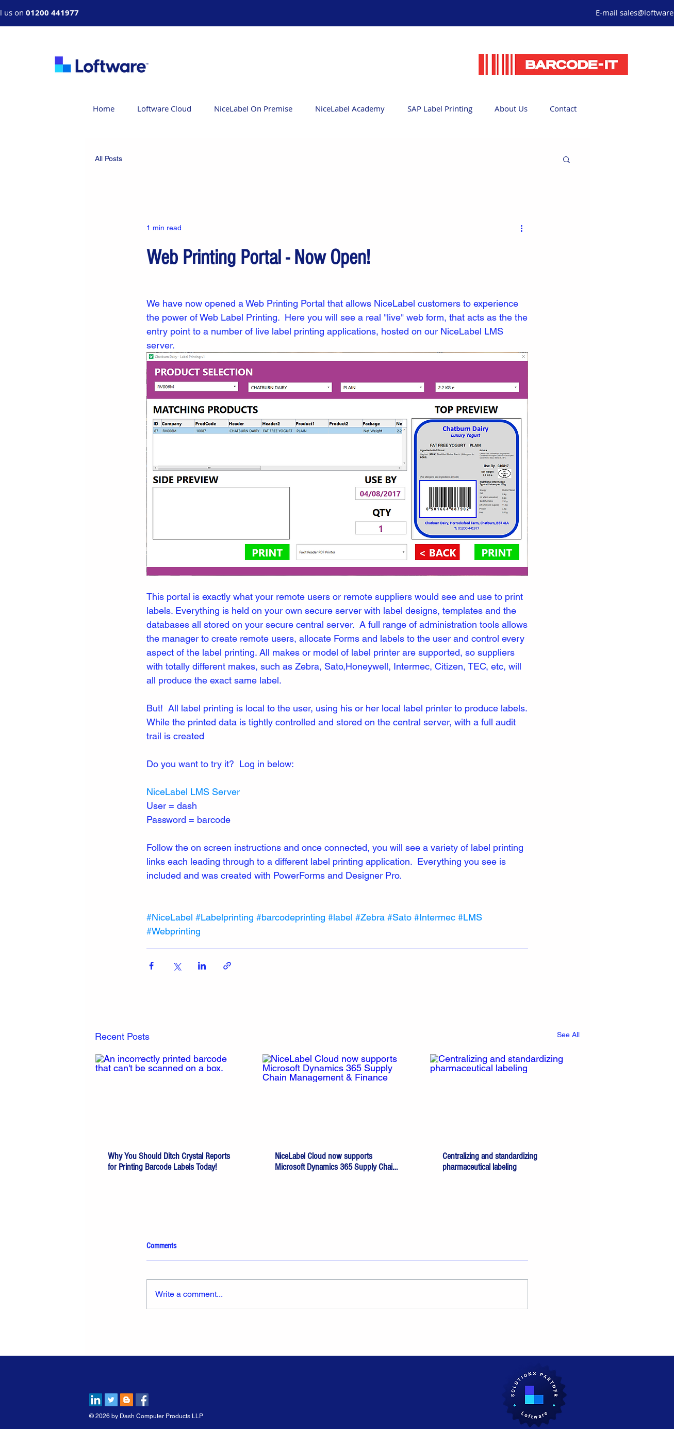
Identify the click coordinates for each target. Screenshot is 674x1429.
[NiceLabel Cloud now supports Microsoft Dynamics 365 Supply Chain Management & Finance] (337, 1096)
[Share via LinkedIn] (202, 966)
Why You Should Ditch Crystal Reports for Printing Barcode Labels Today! (169, 1161)
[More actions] (522, 227)
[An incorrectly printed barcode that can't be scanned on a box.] (169, 1096)
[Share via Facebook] (151, 966)
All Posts (108, 158)
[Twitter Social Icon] (111, 1399)
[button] (566, 159)
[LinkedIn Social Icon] (95, 1399)
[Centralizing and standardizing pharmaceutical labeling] (504, 1096)
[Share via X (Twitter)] (177, 966)
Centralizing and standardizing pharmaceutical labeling (489, 1161)
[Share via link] (227, 966)
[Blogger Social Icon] (126, 1399)
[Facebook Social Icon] (142, 1399)
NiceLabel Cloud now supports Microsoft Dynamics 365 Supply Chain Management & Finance (336, 1161)
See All (568, 1034)
